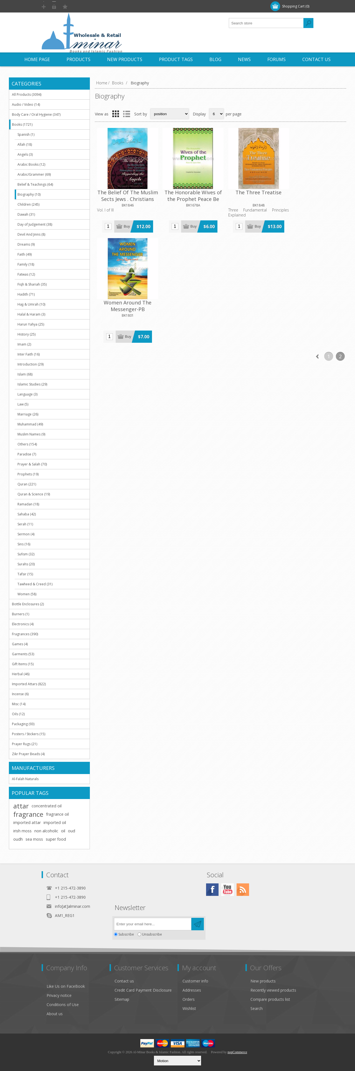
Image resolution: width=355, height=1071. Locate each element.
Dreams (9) (26, 244)
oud (71, 830)
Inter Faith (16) (28, 354)
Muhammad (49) (30, 424)
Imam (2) (24, 344)
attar (21, 806)
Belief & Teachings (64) (35, 184)
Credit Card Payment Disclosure (143, 990)
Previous (317, 243)
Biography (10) (28, 194)
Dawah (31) (26, 214)
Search (256, 1008)
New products (263, 981)
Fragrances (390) (25, 634)
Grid (116, 114)
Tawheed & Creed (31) (34, 584)
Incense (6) (20, 694)
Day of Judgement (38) (34, 224)
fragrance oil (57, 814)
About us (55, 1013)
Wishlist (189, 1008)
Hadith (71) (26, 294)
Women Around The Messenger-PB (315, 193)
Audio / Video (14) (26, 104)
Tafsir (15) (25, 574)
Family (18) (25, 264)
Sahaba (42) (26, 514)
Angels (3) (25, 154)
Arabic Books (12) (31, 164)
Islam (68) (24, 374)
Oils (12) (18, 714)
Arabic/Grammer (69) (34, 174)
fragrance (28, 814)
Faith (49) (24, 254)
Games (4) (20, 644)
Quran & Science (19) (33, 494)
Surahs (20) (26, 564)
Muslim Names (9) (31, 434)
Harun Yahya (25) (30, 324)
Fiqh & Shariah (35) (32, 284)
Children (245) (28, 204)
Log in (77, 6)
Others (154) (27, 444)
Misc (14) (19, 704)
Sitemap (122, 999)
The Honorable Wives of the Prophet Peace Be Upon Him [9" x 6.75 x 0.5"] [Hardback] (189, 200)
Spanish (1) (25, 134)
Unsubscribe (152, 934)
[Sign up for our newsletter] (152, 924)
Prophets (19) (28, 474)
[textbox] (266, 23)
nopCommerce (237, 1052)
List (126, 114)
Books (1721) (22, 124)
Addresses (191, 990)
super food (56, 839)
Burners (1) (20, 614)
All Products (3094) (26, 94)
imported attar (27, 822)
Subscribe (126, 934)
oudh (18, 839)
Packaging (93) (23, 724)
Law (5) (22, 404)
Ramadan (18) (28, 504)
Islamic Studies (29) (32, 384)
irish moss (22, 830)
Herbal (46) (20, 674)
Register (54, 6)
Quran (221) (26, 484)
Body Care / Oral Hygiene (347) (36, 114)
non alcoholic (46, 830)
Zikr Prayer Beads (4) (28, 754)
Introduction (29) (30, 364)
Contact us (124, 981)
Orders (188, 999)
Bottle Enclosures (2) (28, 604)
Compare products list (270, 999)
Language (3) (27, 394)
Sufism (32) (25, 554)
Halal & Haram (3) (31, 314)
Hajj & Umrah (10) (31, 304)
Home (101, 82)
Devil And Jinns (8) (31, 234)
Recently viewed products (273, 990)
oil (63, 830)
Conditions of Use (63, 1004)
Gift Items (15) (23, 664)
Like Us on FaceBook (66, 986)
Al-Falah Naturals (25, 779)
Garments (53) (23, 654)
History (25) (26, 334)
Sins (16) (23, 544)
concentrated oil (47, 805)
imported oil (55, 822)
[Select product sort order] (170, 114)
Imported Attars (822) (29, 684)
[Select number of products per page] (216, 114)
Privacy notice (59, 995)
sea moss (34, 839)
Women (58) (26, 594)
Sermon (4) (25, 534)
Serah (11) (25, 524)
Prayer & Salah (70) (32, 464)
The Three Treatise (252, 190)
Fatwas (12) (26, 274)
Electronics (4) (23, 624)
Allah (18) (24, 144)
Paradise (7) (26, 454)
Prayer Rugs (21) (24, 744)
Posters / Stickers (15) (28, 734)
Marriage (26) (27, 414)
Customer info (195, 981)
